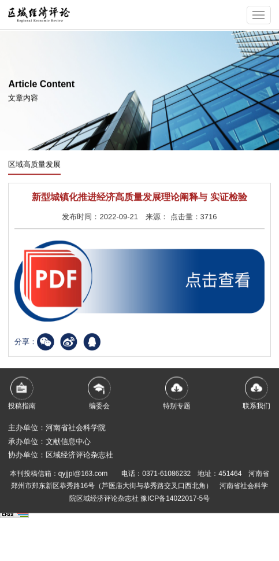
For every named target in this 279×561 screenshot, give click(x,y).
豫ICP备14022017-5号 (175, 503)
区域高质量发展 (34, 165)
